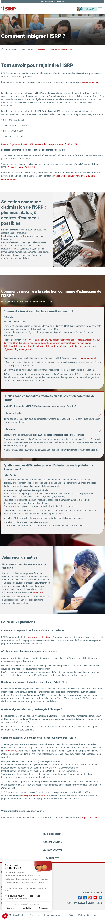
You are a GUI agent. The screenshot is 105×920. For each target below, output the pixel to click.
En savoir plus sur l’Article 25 (21, 167)
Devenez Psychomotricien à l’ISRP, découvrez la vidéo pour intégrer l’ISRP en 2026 (39, 144)
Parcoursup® (37, 592)
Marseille (79, 902)
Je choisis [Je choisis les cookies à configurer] (27, 908)
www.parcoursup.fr (88, 357)
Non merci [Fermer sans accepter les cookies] (10, 908)
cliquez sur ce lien (90, 82)
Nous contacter (52, 850)
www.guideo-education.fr (40, 637)
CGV (71, 915)
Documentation (52, 842)
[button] (5, 916)
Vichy (91, 902)
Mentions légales (17, 915)
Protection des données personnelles (47, 915)
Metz (99, 902)
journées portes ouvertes (52, 1)
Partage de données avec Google (17, 898)
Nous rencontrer (52, 834)
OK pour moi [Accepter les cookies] (43, 908)
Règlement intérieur (87, 915)
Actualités (52, 858)
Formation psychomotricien (21, 49)
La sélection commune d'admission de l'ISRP (54, 49)
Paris (69, 902)
